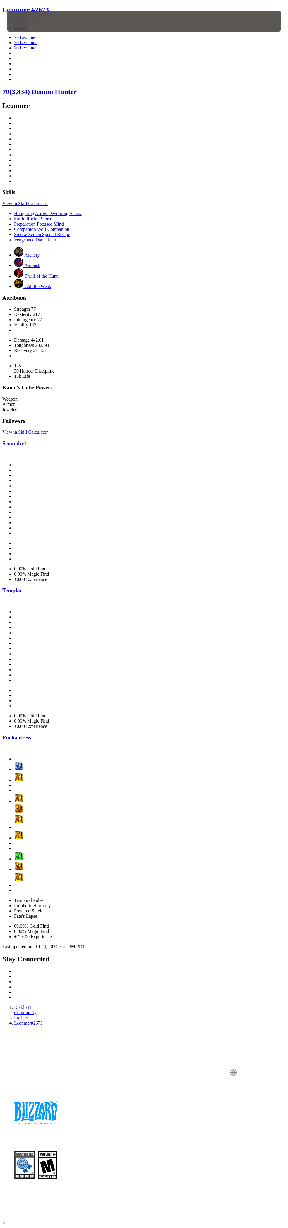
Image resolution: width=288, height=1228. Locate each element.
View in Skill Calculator (25, 203)
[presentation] (24, 21)
